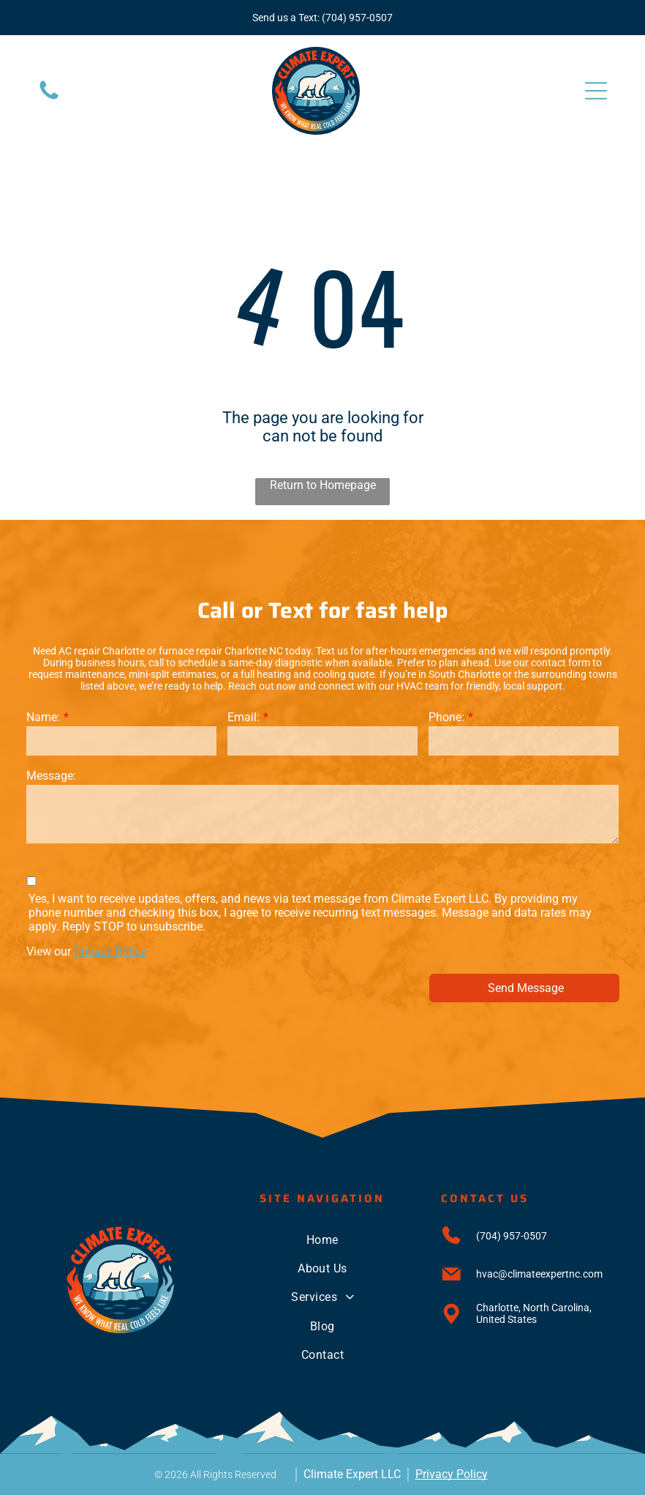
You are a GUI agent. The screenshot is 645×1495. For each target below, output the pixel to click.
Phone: (446, 717)
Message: (51, 776)
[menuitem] (322, 1239)
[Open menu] (596, 91)
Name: (43, 717)
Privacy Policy (110, 951)
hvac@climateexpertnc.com (539, 1274)
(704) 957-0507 (357, 17)
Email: (243, 717)
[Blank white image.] (49, 98)
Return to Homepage (323, 485)
